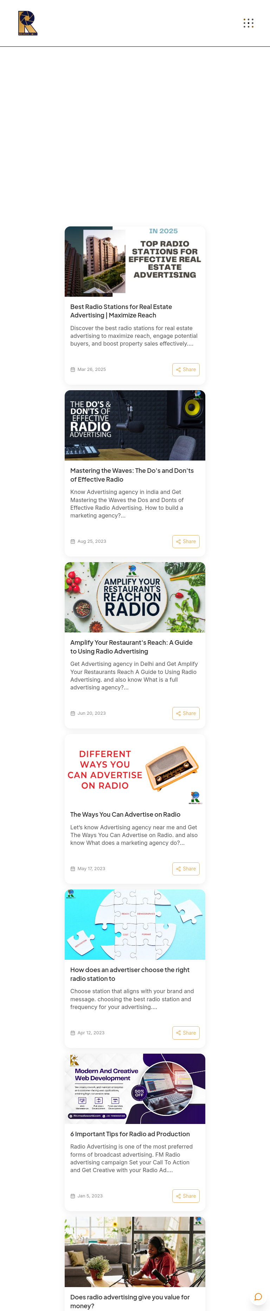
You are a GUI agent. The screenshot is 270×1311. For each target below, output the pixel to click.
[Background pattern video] (134, 154)
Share (186, 369)
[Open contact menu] (258, 1296)
